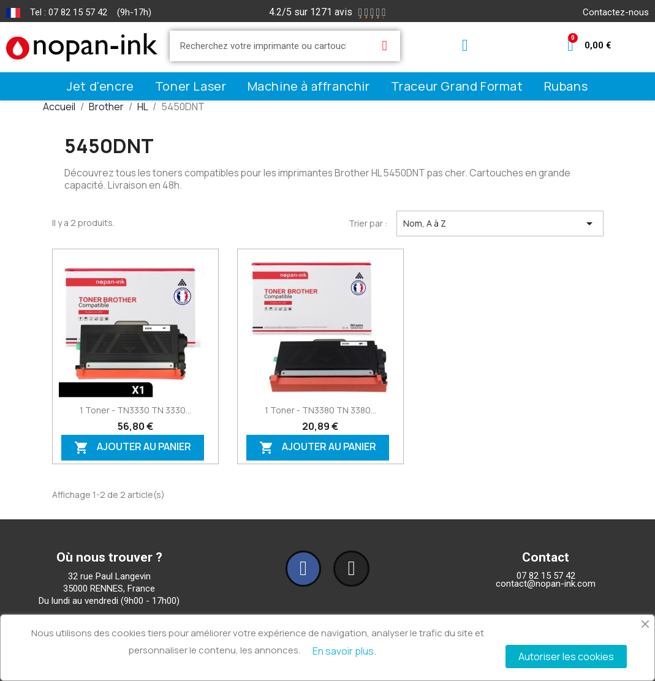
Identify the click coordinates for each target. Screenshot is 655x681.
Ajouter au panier (132, 448)
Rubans (566, 86)
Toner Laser (191, 86)
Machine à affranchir (309, 86)
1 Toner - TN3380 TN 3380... (320, 410)
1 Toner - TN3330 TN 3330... (135, 410)
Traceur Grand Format (457, 86)
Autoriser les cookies (566, 656)
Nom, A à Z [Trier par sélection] (500, 223)
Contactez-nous (616, 12)
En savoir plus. (344, 651)
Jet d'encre (100, 86)
